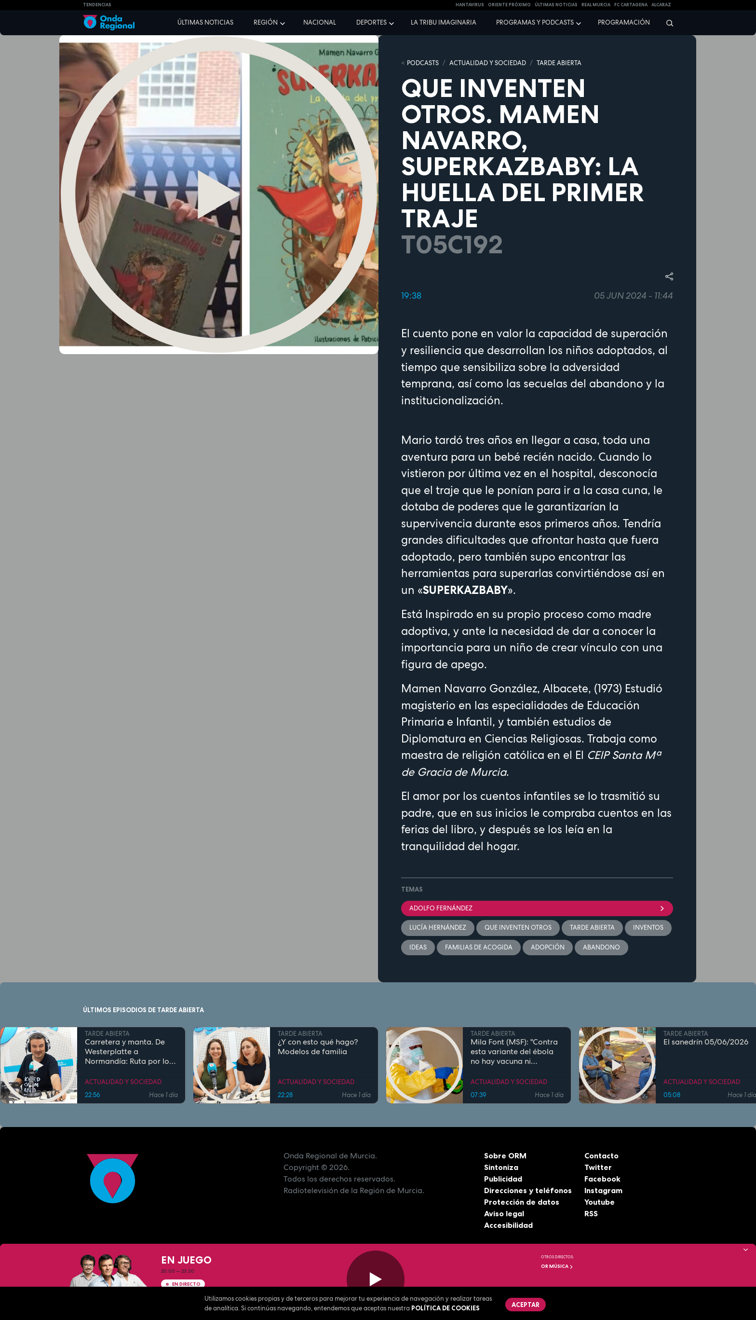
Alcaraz (661, 5)
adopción (548, 947)
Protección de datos (521, 1202)
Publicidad (503, 1178)
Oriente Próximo (509, 5)
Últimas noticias (205, 22)
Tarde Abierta (592, 927)
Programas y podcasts (535, 22)
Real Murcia (595, 5)
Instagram (603, 1190)
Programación (624, 22)
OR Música (557, 1266)
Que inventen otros (518, 927)
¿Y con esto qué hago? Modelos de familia (318, 1047)
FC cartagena (631, 5)
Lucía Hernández (437, 927)
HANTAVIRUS (470, 5)
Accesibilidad (508, 1225)
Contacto (601, 1155)
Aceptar (526, 1304)
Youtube (599, 1202)
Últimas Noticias (556, 5)
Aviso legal (504, 1213)
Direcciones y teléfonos (528, 1190)
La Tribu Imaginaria (443, 22)
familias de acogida (479, 947)
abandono (601, 947)
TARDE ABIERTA (559, 63)
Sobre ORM (505, 1155)
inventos (648, 927)
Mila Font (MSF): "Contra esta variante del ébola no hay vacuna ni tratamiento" (514, 1051)
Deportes (371, 22)
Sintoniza (501, 1167)
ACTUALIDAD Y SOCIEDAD (487, 63)
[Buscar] (666, 22)
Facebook (602, 1178)
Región (266, 22)
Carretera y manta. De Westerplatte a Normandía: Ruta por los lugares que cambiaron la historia (130, 1051)
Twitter (598, 1167)
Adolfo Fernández (537, 908)
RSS (591, 1213)
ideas (418, 947)
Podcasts (423, 63)
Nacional (319, 22)
